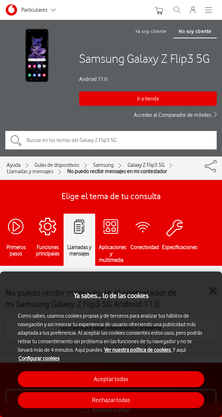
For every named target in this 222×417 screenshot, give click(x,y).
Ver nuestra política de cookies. (138, 350)
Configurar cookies (38, 358)
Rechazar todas (111, 400)
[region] (111, 344)
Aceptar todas (111, 379)
